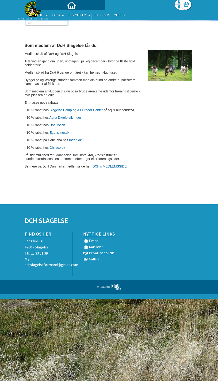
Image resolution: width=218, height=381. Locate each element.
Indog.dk (75, 140)
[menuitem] (54, 16)
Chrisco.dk (57, 147)
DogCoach (57, 125)
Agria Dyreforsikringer (65, 117)
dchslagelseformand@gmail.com (51, 264)
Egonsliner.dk (59, 132)
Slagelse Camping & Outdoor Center (76, 110)
